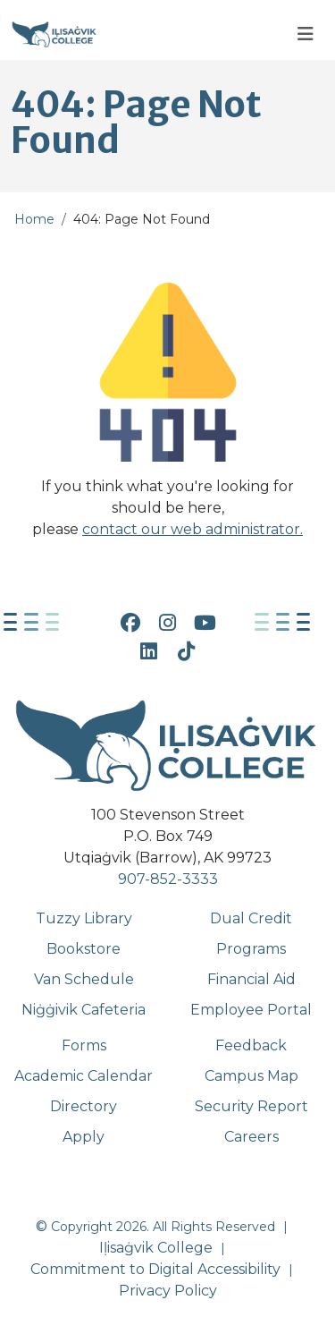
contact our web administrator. (192, 529)
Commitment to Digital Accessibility (155, 1269)
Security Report (251, 1106)
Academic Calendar (83, 1075)
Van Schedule (84, 979)
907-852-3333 (168, 879)
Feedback (251, 1045)
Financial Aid (251, 979)
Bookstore (83, 948)
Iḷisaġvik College (156, 1247)
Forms (84, 1045)
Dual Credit (251, 918)
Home (34, 219)
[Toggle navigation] (305, 34)
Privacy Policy (168, 1290)
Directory (83, 1106)
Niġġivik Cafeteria (83, 1009)
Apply (84, 1136)
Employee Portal (251, 1009)
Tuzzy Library (84, 918)
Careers (251, 1136)
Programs (251, 948)
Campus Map (251, 1075)
